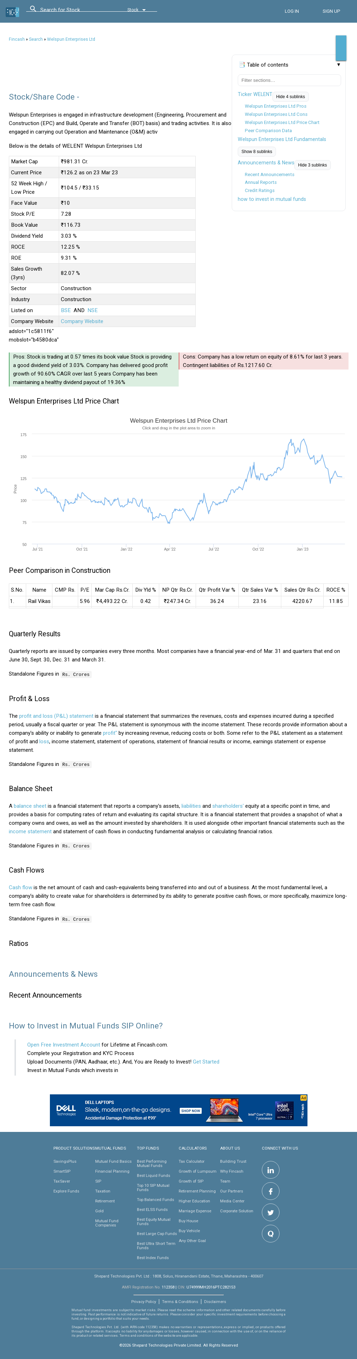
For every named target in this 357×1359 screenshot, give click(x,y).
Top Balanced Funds (155, 1198)
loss (44, 741)
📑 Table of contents (263, 65)
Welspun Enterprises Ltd (71, 39)
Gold (99, 1210)
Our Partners (231, 1190)
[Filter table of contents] (289, 80)
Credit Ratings (260, 190)
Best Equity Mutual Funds (154, 1220)
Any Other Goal (192, 1239)
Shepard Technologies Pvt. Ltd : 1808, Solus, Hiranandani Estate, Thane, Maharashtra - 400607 (178, 1275)
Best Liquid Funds (153, 1174)
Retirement (105, 1200)
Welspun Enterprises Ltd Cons (276, 114)
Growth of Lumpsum (198, 1170)
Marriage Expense (195, 1210)
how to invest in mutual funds (272, 199)
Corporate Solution (236, 1210)
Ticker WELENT (255, 94)
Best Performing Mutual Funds (152, 1162)
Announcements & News (266, 162)
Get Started (206, 1061)
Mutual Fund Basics (113, 1160)
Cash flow (20, 887)
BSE (66, 310)
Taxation (102, 1190)
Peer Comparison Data (268, 130)
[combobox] (72, 11)
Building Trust (233, 1160)
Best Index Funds (153, 1256)
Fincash (17, 39)
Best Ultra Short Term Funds (156, 1245)
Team (225, 1180)
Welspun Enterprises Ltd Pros (275, 106)
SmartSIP (61, 1170)
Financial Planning (112, 1170)
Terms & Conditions (180, 1300)
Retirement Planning (197, 1190)
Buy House (188, 1220)
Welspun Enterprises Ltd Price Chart (282, 122)
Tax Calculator (192, 1160)
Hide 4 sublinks (290, 96)
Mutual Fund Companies (107, 1222)
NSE (92, 310)
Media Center (232, 1200)
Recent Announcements (269, 174)
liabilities (191, 805)
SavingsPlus (64, 1160)
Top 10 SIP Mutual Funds (153, 1186)
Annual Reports (261, 182)
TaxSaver (61, 1180)
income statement (30, 831)
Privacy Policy (143, 1300)
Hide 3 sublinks (312, 165)
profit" (110, 732)
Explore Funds (66, 1190)
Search (36, 39)
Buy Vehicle (189, 1230)
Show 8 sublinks (257, 151)
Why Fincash (231, 1170)
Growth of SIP (191, 1180)
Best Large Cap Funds (157, 1232)
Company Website (82, 321)
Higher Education (194, 1200)
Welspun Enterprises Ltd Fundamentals (282, 139)
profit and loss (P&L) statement (56, 715)
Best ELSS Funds (152, 1208)
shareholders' (228, 805)
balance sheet (30, 805)
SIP (98, 1180)
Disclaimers (215, 1300)
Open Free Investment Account (63, 1044)
